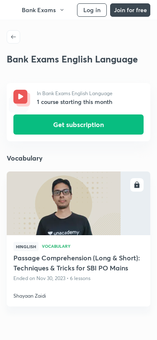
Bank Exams (43, 10)
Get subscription (78, 124)
